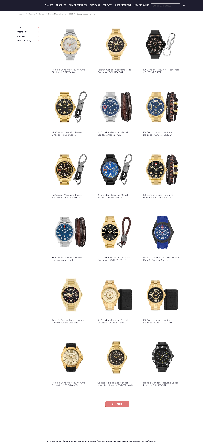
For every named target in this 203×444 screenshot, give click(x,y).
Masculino (45, 423)
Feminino (45, 427)
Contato (127, 423)
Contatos (107, 5)
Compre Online (141, 5)
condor (22, 14)
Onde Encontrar (123, 5)
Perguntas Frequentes (133, 427)
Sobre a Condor (90, 423)
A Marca (49, 5)
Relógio (32, 14)
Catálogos (95, 5)
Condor (41, 14)
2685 (71, 14)
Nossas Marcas (89, 430)
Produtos (61, 5)
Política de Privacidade (134, 430)
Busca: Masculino (55, 14)
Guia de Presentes (78, 5)
